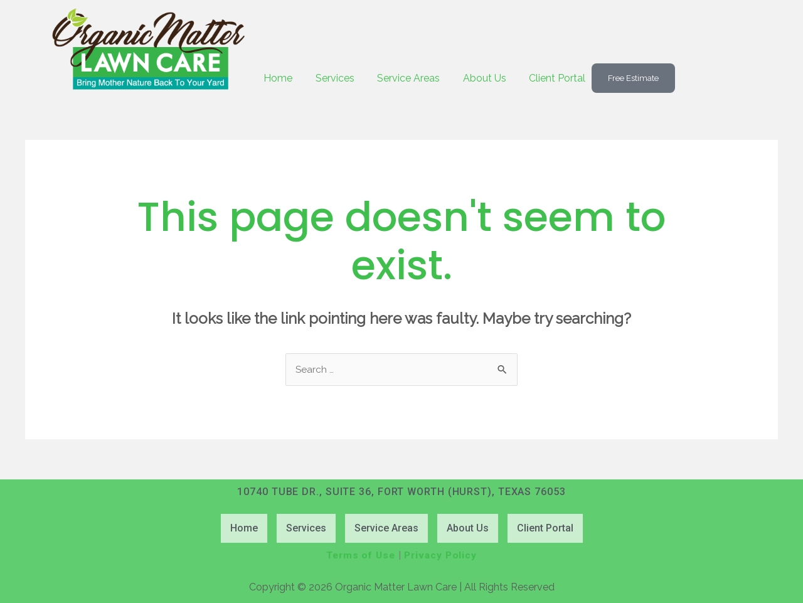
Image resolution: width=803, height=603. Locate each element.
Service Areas (412, 78)
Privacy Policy (442, 556)
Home (279, 78)
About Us (490, 78)
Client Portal (564, 78)
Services (337, 78)
